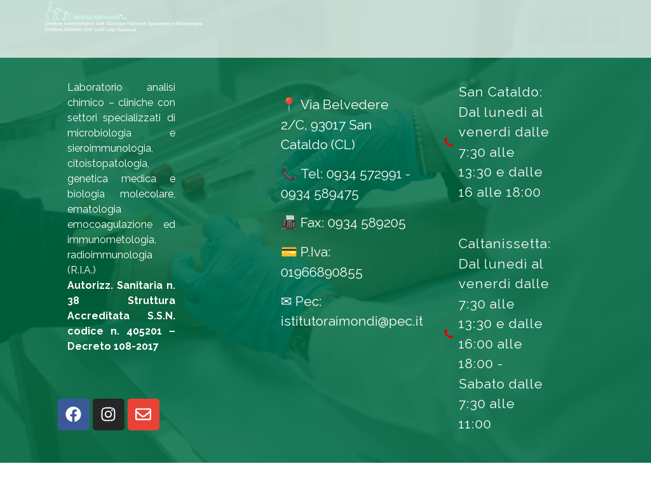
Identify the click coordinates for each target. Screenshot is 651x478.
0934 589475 (320, 209)
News (373, 36)
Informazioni (283, 36)
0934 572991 (364, 189)
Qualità (437, 36)
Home (142, 36)
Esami (205, 36)
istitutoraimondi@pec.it (352, 336)
